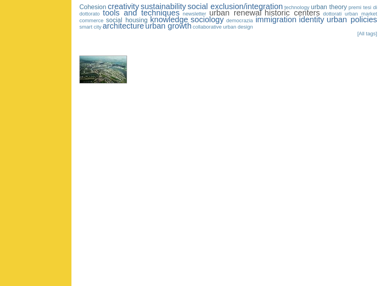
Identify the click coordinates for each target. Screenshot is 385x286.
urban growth (168, 25)
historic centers (292, 12)
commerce (91, 20)
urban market (361, 14)
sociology (207, 19)
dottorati (332, 14)
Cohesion (92, 7)
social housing (127, 20)
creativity (123, 6)
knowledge (169, 19)
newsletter (194, 14)
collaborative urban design (222, 27)
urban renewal (235, 12)
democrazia (239, 20)
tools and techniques (141, 12)
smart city (90, 27)
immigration (276, 19)
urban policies (352, 19)
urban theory (329, 7)
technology (297, 7)
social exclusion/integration (235, 6)
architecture (123, 25)
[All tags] (367, 34)
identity (311, 19)
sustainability (163, 6)
